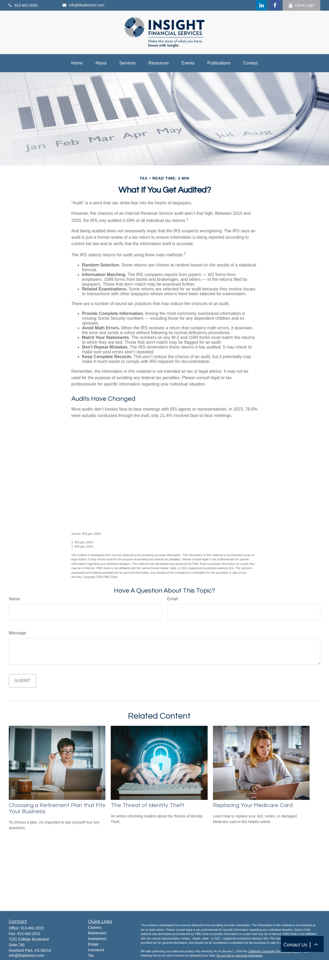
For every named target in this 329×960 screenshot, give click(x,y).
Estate (93, 944)
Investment (97, 939)
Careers (94, 927)
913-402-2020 (23, 5)
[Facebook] (274, 5)
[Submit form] (22, 680)
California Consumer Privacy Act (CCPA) (274, 951)
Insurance (96, 950)
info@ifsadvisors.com (83, 5)
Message (17, 633)
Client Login (301, 5)
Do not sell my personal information (239, 955)
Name (14, 599)
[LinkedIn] (261, 5)
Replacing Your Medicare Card (253, 805)
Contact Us (295, 944)
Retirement (97, 933)
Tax (91, 955)
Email (172, 599)
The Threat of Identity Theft (147, 805)
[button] (315, 944)
